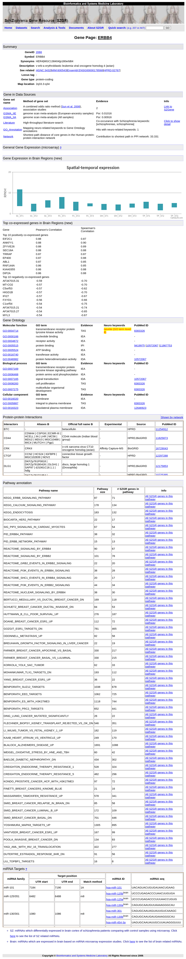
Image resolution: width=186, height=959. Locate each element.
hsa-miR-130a (114, 905)
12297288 (162, 455)
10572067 (152, 345)
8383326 (139, 330)
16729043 (162, 448)
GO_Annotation (12, 129)
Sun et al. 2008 (71, 106)
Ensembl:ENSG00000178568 (85, 70)
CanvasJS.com (177, 218)
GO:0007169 (10, 368)
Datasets (21, 27)
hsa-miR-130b (114, 916)
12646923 (140, 407)
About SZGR (96, 27)
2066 (39, 52)
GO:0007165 (10, 378)
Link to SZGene (169, 108)
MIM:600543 (58, 70)
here (12, 936)
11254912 (162, 429)
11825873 (162, 438)
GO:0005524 (10, 350)
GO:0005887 (10, 403)
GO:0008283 (10, 383)
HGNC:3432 (43, 70)
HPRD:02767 (112, 70)
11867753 (166, 345)
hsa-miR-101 (114, 887)
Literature (9, 122)
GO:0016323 (10, 407)
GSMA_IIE (9, 113)
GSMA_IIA (9, 117)
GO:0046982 (10, 359)
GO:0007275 (10, 389)
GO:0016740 (10, 354)
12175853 (162, 466)
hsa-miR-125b (114, 893)
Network (8, 136)
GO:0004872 (10, 340)
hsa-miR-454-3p (116, 922)
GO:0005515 (10, 345)
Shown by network (172, 417)
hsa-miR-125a (114, 899)
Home (8, 27)
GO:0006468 (10, 374)
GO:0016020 (10, 398)
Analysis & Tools (54, 27)
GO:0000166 (10, 336)
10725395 (162, 474)
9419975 (139, 345)
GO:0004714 (10, 330)
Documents (76, 27)
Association (10, 108)
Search (35, 27)
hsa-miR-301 (114, 910)
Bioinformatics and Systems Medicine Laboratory (82, 955)
